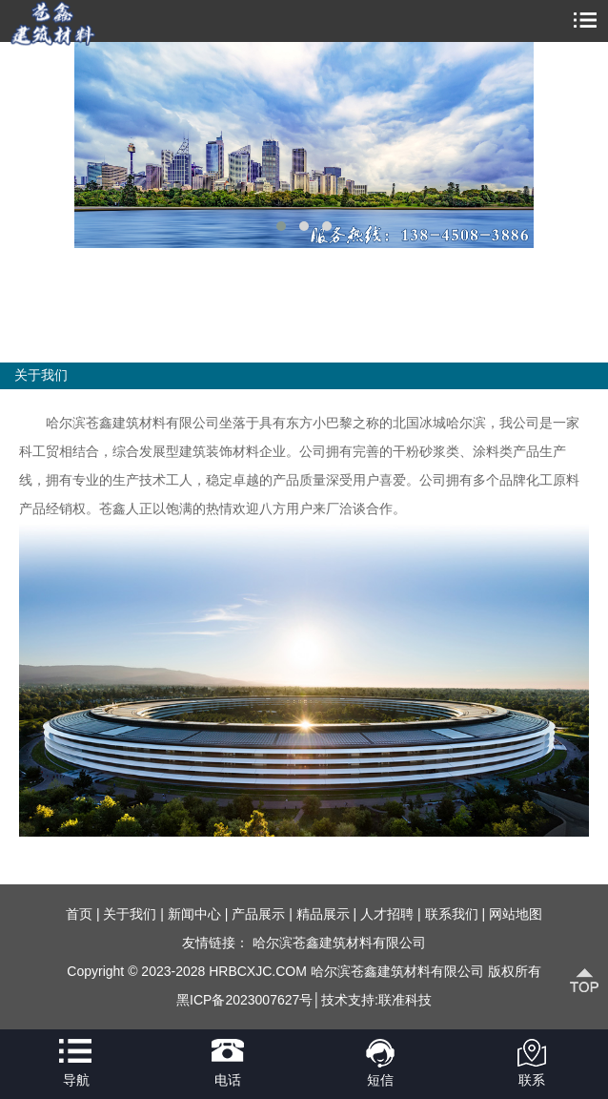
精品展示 (323, 914)
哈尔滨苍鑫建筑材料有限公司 (339, 942)
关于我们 (129, 914)
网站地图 (515, 914)
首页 (79, 914)
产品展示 (258, 914)
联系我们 (451, 914)
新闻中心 (194, 914)
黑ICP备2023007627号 (244, 999)
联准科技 (405, 999)
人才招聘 (387, 914)
